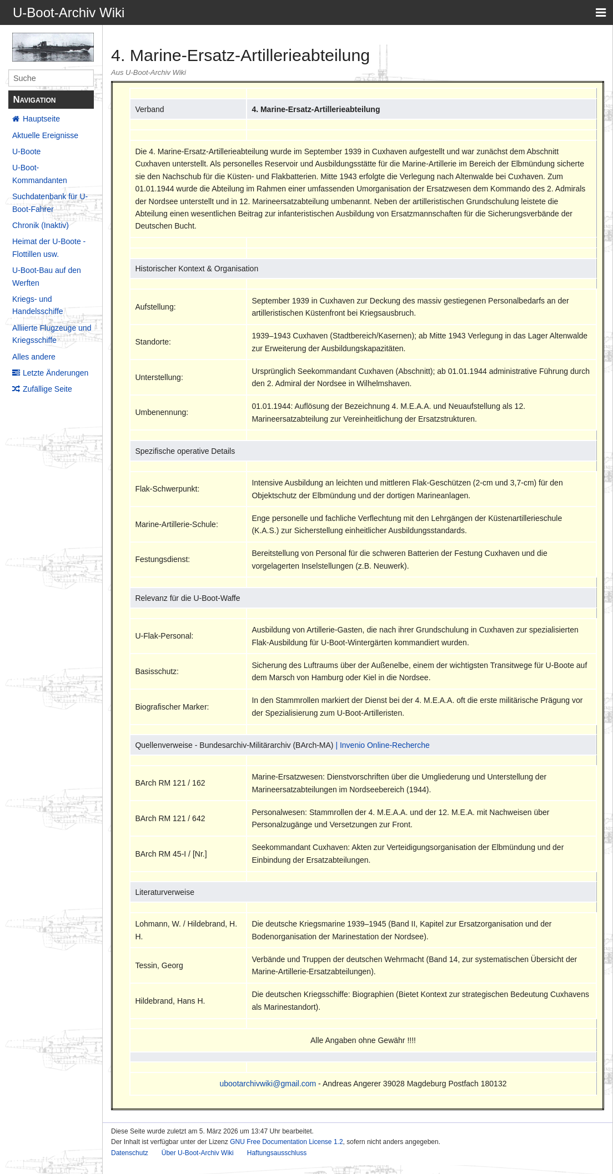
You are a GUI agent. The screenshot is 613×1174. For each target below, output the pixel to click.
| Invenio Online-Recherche (382, 745)
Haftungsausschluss (276, 1153)
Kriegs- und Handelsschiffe (37, 305)
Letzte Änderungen (55, 372)
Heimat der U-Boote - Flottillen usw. (49, 247)
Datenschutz (129, 1153)
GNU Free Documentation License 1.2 (286, 1142)
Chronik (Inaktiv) (40, 225)
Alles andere (34, 356)
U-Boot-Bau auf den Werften (46, 276)
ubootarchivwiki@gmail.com (268, 1083)
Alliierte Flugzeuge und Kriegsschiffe (51, 334)
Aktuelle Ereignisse (45, 135)
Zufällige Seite (47, 388)
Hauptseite (41, 118)
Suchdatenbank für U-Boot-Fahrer (50, 202)
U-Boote (26, 151)
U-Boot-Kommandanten (39, 173)
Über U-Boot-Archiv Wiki (198, 1153)
